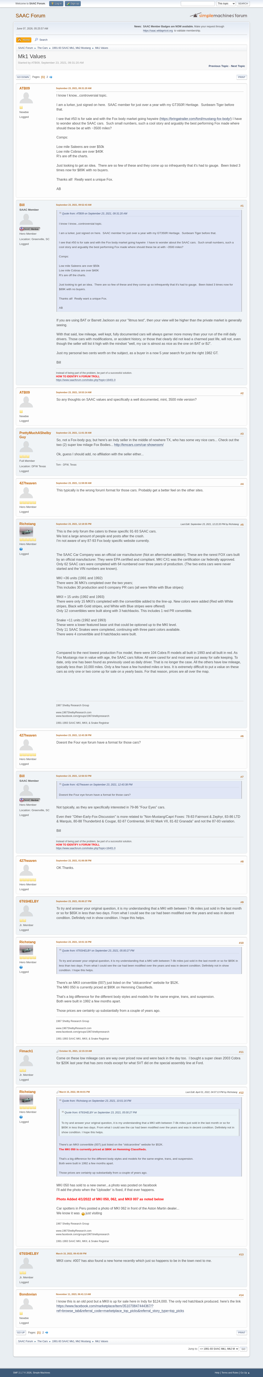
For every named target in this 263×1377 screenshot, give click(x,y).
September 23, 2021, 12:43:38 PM (73, 735)
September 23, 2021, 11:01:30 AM (73, 433)
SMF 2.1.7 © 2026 (22, 1372)
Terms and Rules (230, 1372)
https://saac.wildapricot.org (158, 30)
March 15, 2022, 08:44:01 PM (74, 1092)
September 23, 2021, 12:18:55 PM (73, 524)
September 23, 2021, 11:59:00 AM (73, 483)
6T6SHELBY (29, 901)
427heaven (28, 483)
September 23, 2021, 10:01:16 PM (73, 942)
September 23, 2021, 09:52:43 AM (73, 205)
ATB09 (24, 88)
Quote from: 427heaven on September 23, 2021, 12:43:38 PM (97, 784)
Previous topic (219, 66)
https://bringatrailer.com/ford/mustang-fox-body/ (195, 119)
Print (241, 77)
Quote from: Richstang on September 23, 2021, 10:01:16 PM (96, 1100)
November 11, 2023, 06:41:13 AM (73, 1294)
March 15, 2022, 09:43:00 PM (71, 1253)
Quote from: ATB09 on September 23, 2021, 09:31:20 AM (94, 213)
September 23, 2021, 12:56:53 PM (73, 776)
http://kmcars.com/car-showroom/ (139, 445)
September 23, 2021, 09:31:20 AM (73, 88)
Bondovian (28, 1294)
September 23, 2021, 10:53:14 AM (73, 392)
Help (217, 1372)
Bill (22, 205)
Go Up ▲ (245, 1372)
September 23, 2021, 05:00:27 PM (73, 901)
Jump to (192, 1348)
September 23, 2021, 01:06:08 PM (73, 860)
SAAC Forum (30, 15)
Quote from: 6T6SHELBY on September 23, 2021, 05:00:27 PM (98, 950)
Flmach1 (26, 1051)
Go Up (21, 1332)
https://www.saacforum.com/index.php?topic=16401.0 (85, 380)
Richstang (27, 524)
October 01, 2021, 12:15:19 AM (75, 1051)
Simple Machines (41, 1372)
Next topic (238, 66)
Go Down (23, 77)
